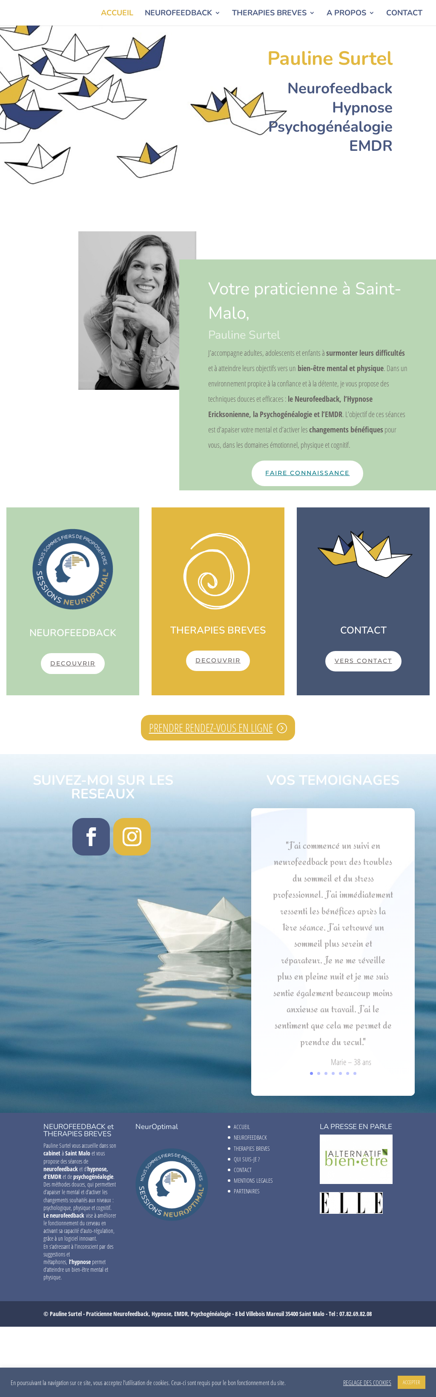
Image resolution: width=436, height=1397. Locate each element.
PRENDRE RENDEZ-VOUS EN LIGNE (211, 727)
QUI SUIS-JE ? (247, 1159)
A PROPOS (346, 14)
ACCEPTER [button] (411, 1382)
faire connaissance (307, 473)
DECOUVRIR (72, 663)
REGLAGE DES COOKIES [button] (367, 1382)
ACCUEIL (117, 14)
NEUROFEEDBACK (178, 14)
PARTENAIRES (247, 1191)
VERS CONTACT (363, 661)
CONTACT (404, 14)
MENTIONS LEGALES (253, 1180)
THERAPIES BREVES (269, 14)
